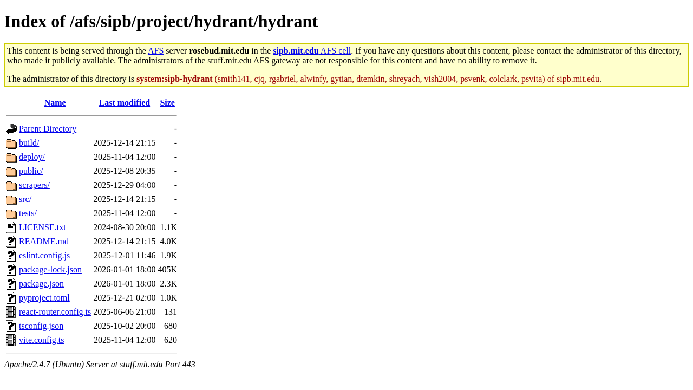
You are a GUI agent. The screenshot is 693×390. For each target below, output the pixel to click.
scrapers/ (34, 185)
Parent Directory (47, 128)
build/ (29, 142)
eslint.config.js (44, 255)
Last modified (125, 102)
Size (167, 102)
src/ (25, 199)
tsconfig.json (41, 325)
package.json (41, 283)
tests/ (28, 213)
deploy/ (32, 156)
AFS (156, 50)
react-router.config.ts (55, 311)
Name (55, 102)
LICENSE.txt (42, 227)
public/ (31, 171)
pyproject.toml (44, 297)
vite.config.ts (41, 339)
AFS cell (312, 50)
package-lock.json (50, 269)
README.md (44, 241)
